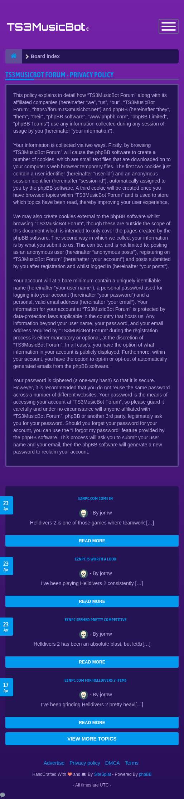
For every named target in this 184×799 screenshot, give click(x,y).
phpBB (145, 774)
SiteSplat (102, 774)
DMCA (112, 763)
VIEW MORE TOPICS (91, 739)
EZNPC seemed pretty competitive (95, 619)
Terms (132, 763)
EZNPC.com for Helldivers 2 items (95, 680)
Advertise (54, 763)
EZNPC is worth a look (95, 559)
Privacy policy (84, 763)
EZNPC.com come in (95, 498)
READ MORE (92, 540)
